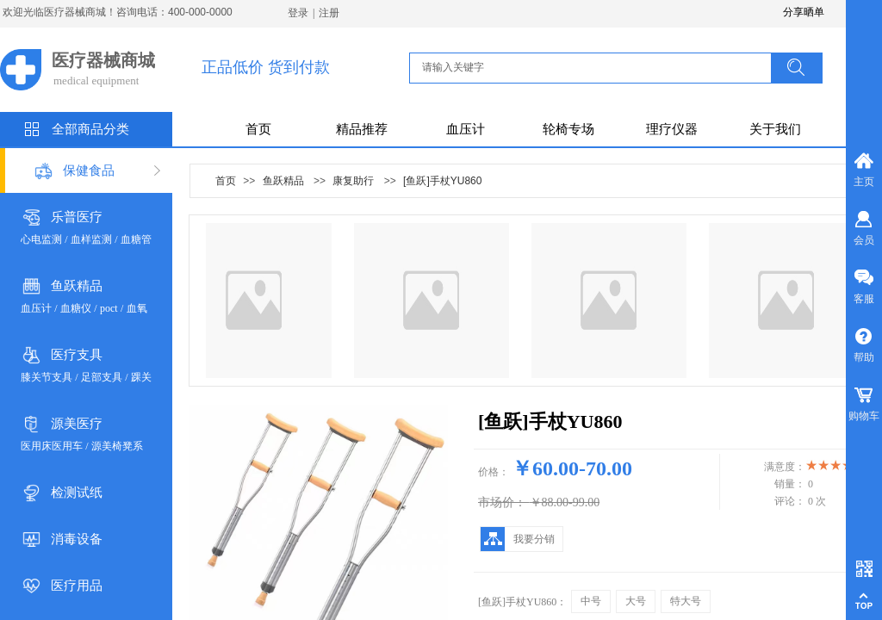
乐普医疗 (76, 217)
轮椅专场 (568, 129)
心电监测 (41, 239)
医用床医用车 (52, 446)
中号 (591, 601)
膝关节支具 (46, 377)
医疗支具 (76, 355)
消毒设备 (76, 539)
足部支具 (101, 377)
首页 (258, 129)
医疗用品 (76, 585)
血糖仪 (75, 308)
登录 (298, 13)
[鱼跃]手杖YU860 (442, 181)
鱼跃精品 (76, 286)
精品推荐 (362, 129)
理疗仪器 (672, 129)
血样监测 (91, 239)
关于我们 (775, 129)
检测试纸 (76, 492)
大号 (635, 601)
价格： (493, 472)
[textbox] (595, 67)
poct (109, 308)
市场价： (502, 502)
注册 (329, 13)
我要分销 (534, 539)
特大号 (685, 601)
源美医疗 (76, 424)
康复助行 (353, 181)
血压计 (465, 129)
